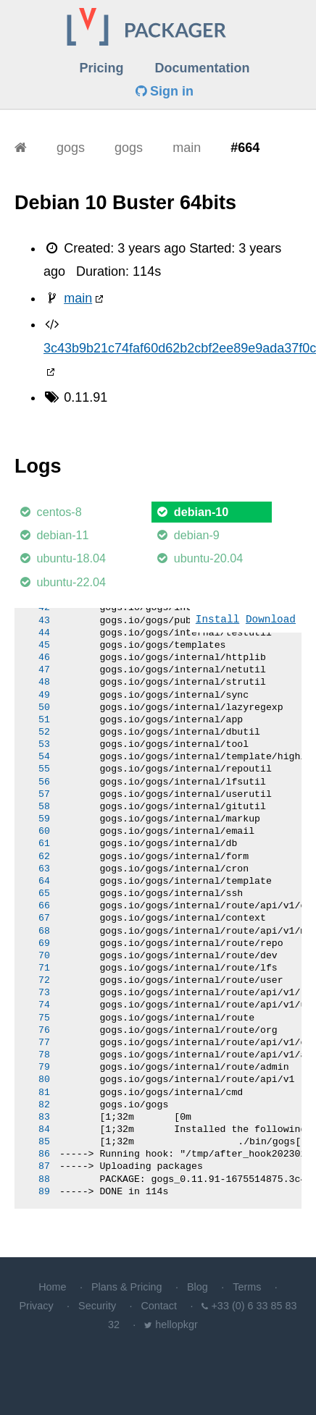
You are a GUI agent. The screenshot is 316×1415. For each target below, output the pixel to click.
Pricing (101, 68)
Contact (159, 1305)
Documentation (202, 68)
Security (97, 1305)
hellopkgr (176, 1324)
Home (52, 1287)
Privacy (37, 1305)
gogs (71, 147)
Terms (247, 1287)
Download (271, 620)
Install (217, 620)
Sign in (165, 91)
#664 (244, 147)
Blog (197, 1287)
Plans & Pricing (126, 1287)
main (186, 147)
